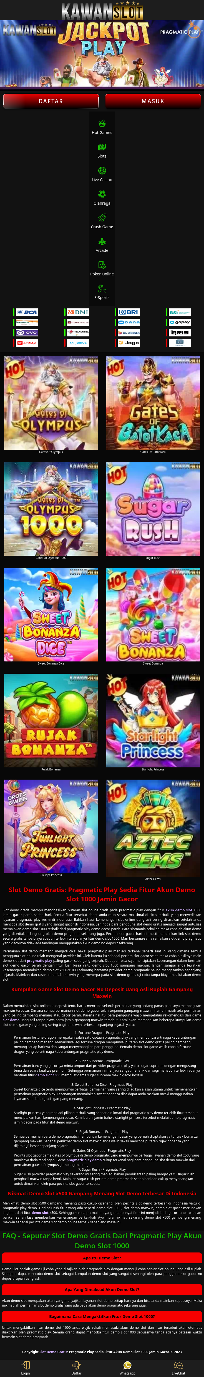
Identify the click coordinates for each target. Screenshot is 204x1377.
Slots (102, 151)
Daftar (51, 101)
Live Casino (102, 174)
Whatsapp (127, 1368)
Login (25, 1368)
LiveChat (178, 1368)
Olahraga (102, 198)
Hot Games (102, 127)
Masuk (153, 101)
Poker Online (102, 269)
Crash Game (102, 221)
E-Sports (102, 292)
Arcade (102, 245)
